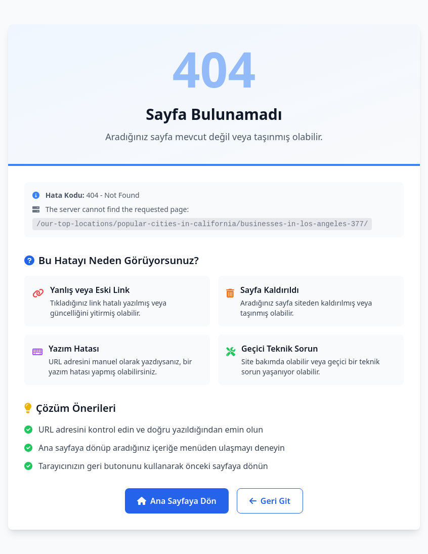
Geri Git (269, 500)
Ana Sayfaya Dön (177, 500)
